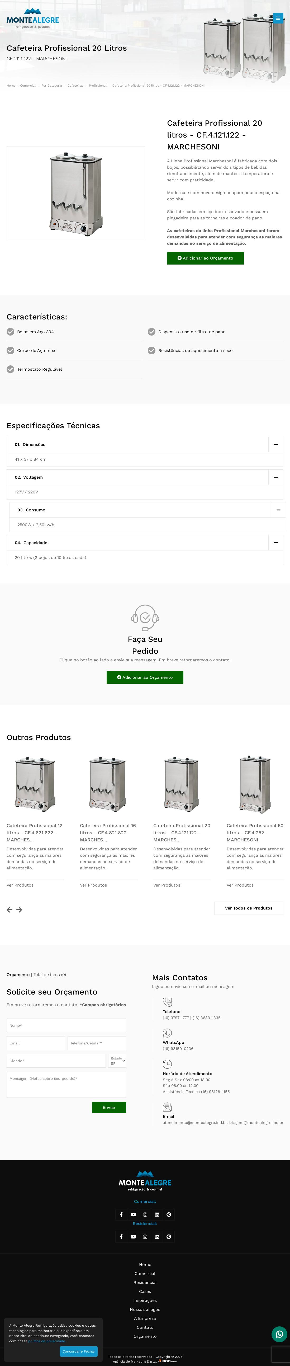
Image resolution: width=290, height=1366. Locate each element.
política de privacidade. (47, 1341)
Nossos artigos (145, 1309)
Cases (145, 1291)
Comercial (28, 85)
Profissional (98, 85)
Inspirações (145, 1300)
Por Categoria (52, 85)
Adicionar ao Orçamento (205, 258)
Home (11, 85)
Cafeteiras (76, 85)
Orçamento (145, 1336)
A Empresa (145, 1318)
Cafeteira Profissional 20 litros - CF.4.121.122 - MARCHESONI (158, 85)
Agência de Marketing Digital (135, 1361)
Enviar (109, 1107)
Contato (145, 1327)
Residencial (145, 1282)
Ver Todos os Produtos (249, 908)
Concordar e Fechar (79, 1351)
